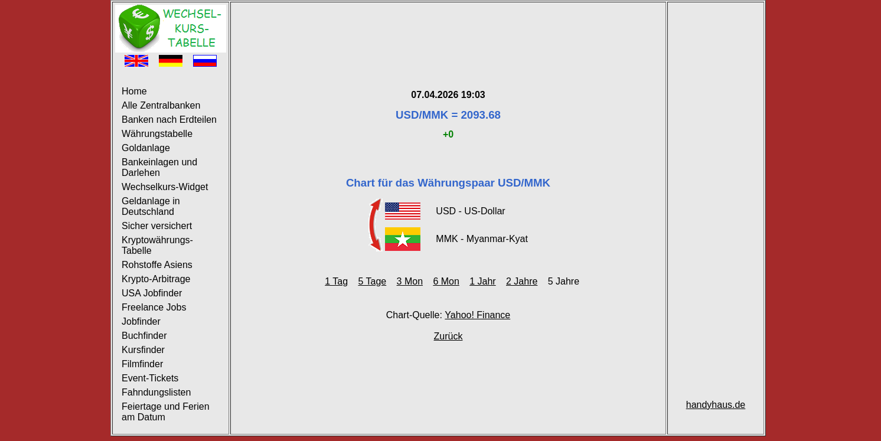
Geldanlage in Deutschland (151, 206)
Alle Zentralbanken (161, 105)
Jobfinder (141, 321)
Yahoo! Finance (477, 315)
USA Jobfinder (152, 293)
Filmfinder (142, 364)
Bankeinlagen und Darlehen (159, 167)
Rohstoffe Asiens (157, 265)
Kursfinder (143, 350)
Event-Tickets (150, 378)
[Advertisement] (448, 31)
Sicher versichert (157, 226)
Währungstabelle (157, 134)
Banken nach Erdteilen (169, 120)
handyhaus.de (716, 405)
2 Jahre (521, 281)
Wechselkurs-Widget (165, 187)
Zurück (448, 336)
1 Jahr (482, 281)
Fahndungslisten (156, 392)
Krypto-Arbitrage (156, 279)
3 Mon (410, 281)
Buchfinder (144, 336)
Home (134, 91)
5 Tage (372, 281)
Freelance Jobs (154, 307)
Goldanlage (146, 148)
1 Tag (336, 281)
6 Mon (446, 281)
